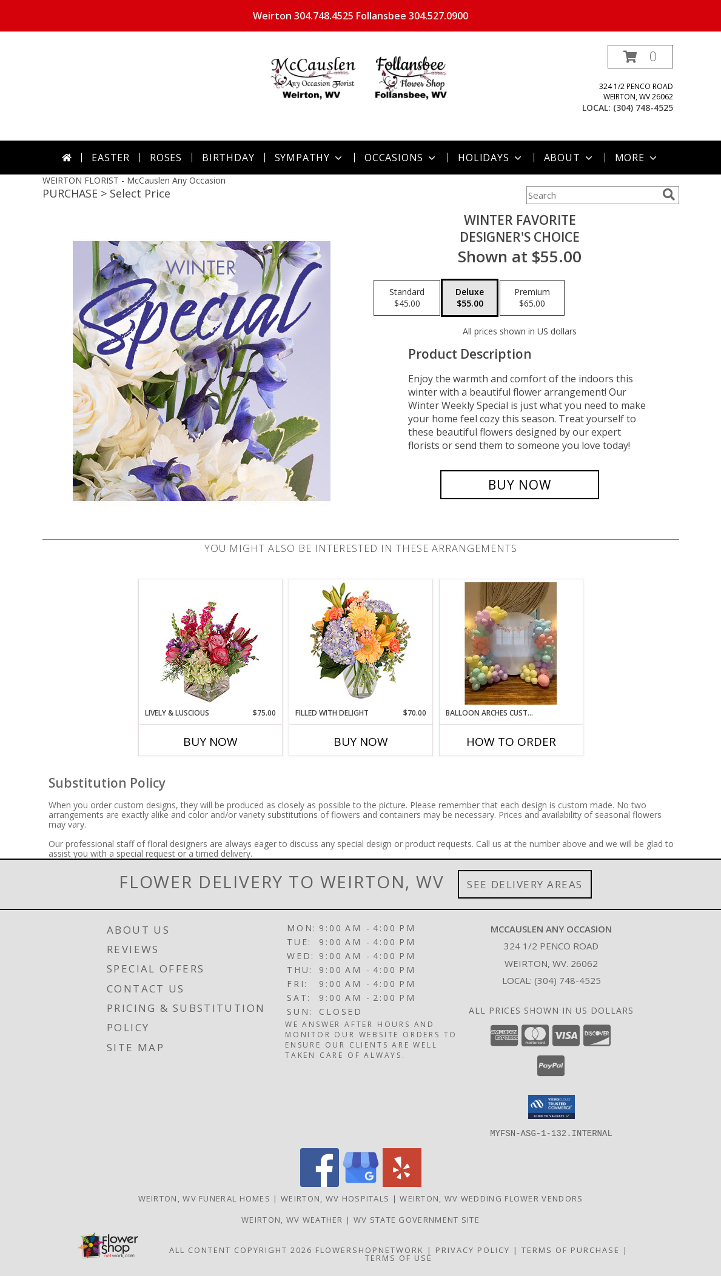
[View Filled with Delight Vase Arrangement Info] (360, 643)
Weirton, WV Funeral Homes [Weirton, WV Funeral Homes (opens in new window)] (204, 1197)
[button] (640, 56)
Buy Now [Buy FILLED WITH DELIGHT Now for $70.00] (361, 741)
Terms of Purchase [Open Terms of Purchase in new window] (570, 1249)
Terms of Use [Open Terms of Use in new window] (398, 1257)
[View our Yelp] (402, 1183)
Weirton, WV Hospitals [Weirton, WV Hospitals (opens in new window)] (335, 1197)
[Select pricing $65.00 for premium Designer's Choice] (532, 298)
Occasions (401, 157)
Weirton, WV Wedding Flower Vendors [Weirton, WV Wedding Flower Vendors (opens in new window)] (491, 1197)
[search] (669, 194)
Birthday (228, 157)
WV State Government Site (417, 1219)
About (569, 157)
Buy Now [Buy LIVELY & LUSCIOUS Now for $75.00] (210, 741)
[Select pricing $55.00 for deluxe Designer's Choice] (470, 298)
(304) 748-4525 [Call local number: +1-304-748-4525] (643, 107)
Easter (111, 157)
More (637, 157)
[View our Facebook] (319, 1183)
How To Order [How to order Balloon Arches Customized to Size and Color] (511, 741)
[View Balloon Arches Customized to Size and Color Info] (511, 643)
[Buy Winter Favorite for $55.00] (520, 484)
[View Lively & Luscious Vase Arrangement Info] (210, 643)
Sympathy (309, 157)
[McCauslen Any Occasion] (361, 78)
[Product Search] (592, 195)
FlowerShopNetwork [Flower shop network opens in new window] (369, 1249)
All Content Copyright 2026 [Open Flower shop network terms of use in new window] (240, 1249)
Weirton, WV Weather (292, 1219)
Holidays (490, 157)
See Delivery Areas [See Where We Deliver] (525, 884)
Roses (166, 157)
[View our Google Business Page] (360, 1183)
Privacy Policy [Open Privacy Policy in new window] (472, 1249)
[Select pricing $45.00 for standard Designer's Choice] (407, 298)
